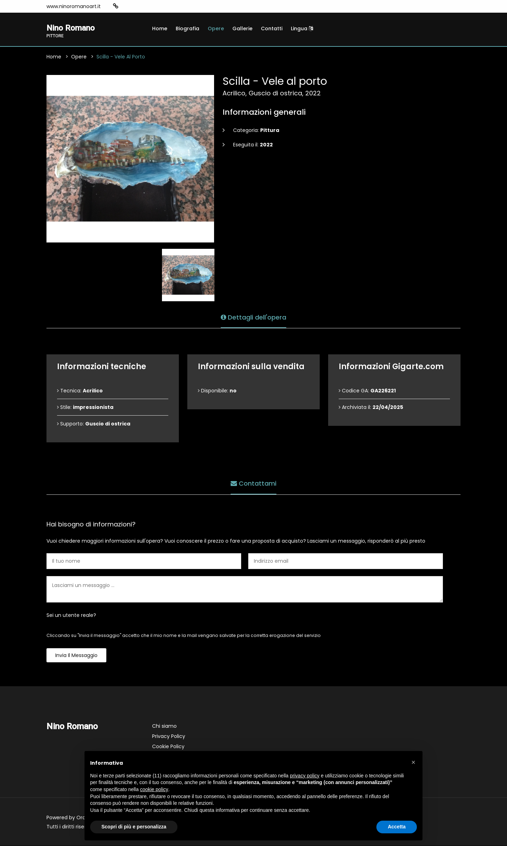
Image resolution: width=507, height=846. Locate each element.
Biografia (187, 28)
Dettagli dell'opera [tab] (253, 316)
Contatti (271, 28)
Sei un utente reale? (71, 615)
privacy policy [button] (304, 775)
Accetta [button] (397, 826)
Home (159, 28)
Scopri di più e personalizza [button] (133, 826)
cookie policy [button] (154, 789)
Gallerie (242, 28)
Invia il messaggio (76, 655)
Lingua (302, 28)
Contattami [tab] (253, 483)
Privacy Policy (168, 736)
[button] (413, 762)
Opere (216, 28)
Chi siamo (164, 726)
